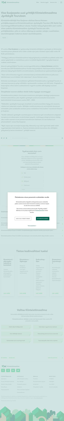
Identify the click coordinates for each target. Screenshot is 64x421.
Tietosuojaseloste (32, 225)
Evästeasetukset (39, 210)
